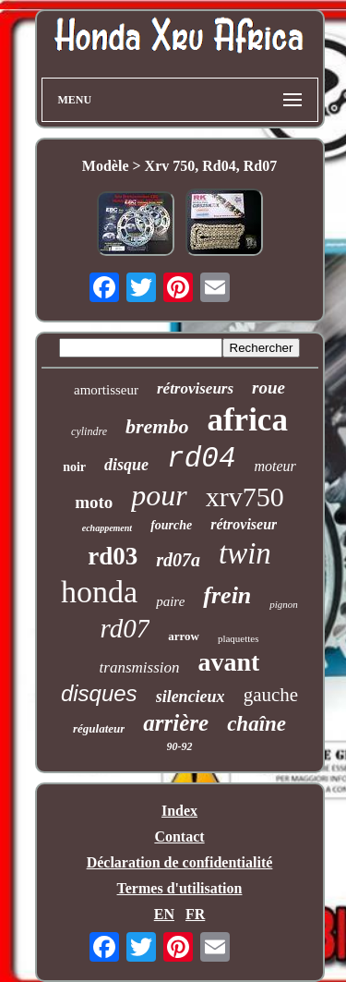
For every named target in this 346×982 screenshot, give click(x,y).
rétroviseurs (195, 388)
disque (126, 464)
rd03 (112, 556)
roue (268, 387)
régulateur (99, 728)
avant (229, 662)
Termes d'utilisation (180, 888)
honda (99, 592)
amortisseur (106, 389)
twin (245, 553)
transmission (140, 667)
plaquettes (238, 638)
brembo (156, 426)
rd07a (178, 560)
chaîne (256, 723)
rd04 (201, 459)
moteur (275, 466)
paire (170, 601)
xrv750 (245, 496)
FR (195, 914)
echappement (107, 528)
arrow (183, 636)
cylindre (89, 431)
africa (247, 420)
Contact (179, 836)
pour (158, 495)
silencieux (190, 696)
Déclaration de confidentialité (180, 862)
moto (94, 502)
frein (227, 595)
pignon (283, 604)
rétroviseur (243, 524)
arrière (176, 722)
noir (74, 467)
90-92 (180, 746)
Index (179, 810)
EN (164, 914)
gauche (271, 695)
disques (99, 693)
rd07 (124, 628)
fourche (171, 525)
